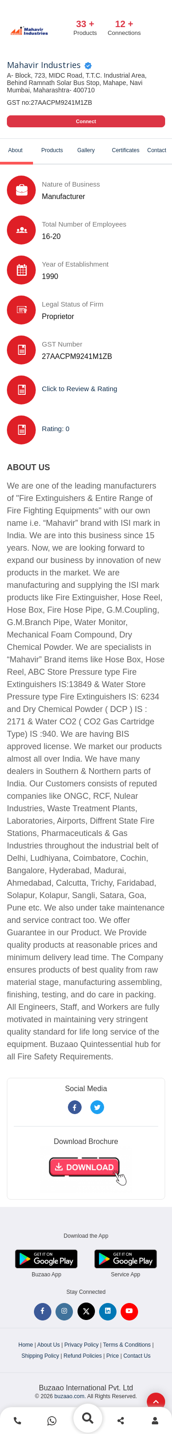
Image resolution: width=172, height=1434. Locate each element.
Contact (156, 150)
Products (52, 150)
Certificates (125, 150)
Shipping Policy (40, 1356)
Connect (86, 121)
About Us (48, 1345)
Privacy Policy (81, 1345)
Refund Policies (83, 1356)
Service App (125, 1274)
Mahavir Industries (44, 65)
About (15, 150)
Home (25, 1345)
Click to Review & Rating (79, 389)
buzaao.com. (70, 1396)
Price (112, 1356)
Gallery (85, 150)
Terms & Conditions (127, 1345)
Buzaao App (46, 1274)
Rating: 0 (55, 428)
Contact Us (136, 1356)
